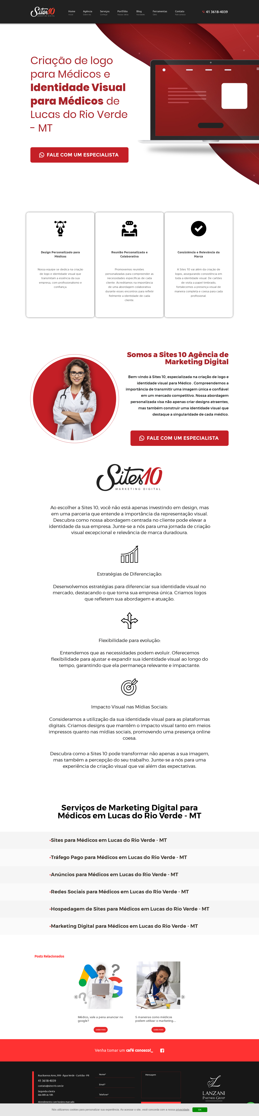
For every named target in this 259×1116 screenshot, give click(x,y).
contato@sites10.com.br (51, 1086)
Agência (87, 13)
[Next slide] (183, 997)
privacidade (182, 1109)
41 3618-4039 (217, 12)
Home (71, 13)
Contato (180, 13)
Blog (140, 13)
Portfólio (123, 13)
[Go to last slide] (76, 997)
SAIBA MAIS (101, 1030)
